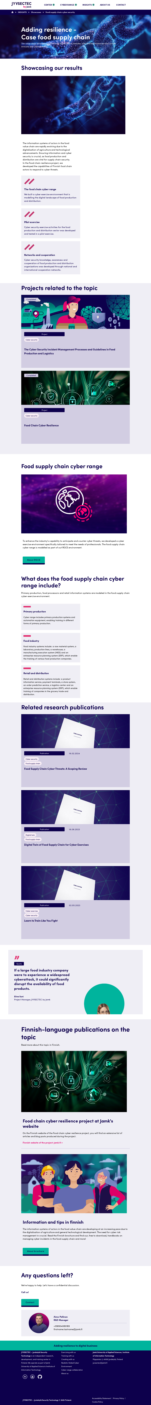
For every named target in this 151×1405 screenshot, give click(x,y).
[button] (75, 331)
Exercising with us (68, 1352)
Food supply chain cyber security (60, 12)
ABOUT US (105, 5)
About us (64, 1373)
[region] (75, 678)
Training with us (67, 1355)
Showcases (36, 12)
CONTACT (121, 5)
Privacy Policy (118, 1398)
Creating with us (67, 1359)
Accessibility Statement (101, 1398)
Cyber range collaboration (72, 1369)
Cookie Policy (97, 1401)
